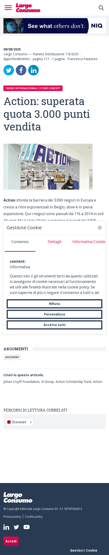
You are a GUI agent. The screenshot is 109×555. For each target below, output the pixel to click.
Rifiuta (54, 303)
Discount (12, 357)
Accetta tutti (54, 325)
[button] (100, 227)
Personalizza (54, 314)
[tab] (20, 243)
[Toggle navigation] (9, 8)
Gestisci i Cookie (83, 550)
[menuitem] (13, 517)
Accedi (10, 541)
